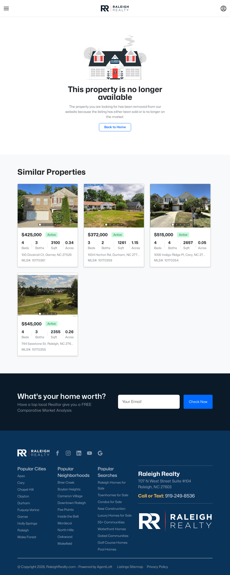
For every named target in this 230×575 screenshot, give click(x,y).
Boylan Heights (69, 489)
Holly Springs (27, 523)
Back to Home (115, 127)
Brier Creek (66, 482)
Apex (21, 476)
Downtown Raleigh (72, 503)
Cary (20, 483)
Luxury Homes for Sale (115, 515)
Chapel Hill (25, 489)
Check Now (198, 402)
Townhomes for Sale (113, 495)
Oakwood (65, 537)
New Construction (111, 509)
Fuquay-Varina (28, 510)
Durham (23, 503)
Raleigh (23, 530)
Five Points (66, 510)
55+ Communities (111, 522)
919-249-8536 (180, 496)
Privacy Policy (157, 567)
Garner (22, 517)
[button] (6, 8)
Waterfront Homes (112, 529)
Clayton (23, 496)
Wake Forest (26, 537)
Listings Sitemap (130, 567)
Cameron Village (70, 496)
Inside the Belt (68, 516)
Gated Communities (113, 536)
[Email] (149, 402)
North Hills (66, 530)
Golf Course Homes (112, 542)
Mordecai (65, 523)
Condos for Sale (110, 502)
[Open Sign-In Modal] (223, 8)
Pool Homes (107, 549)
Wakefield (65, 543)
